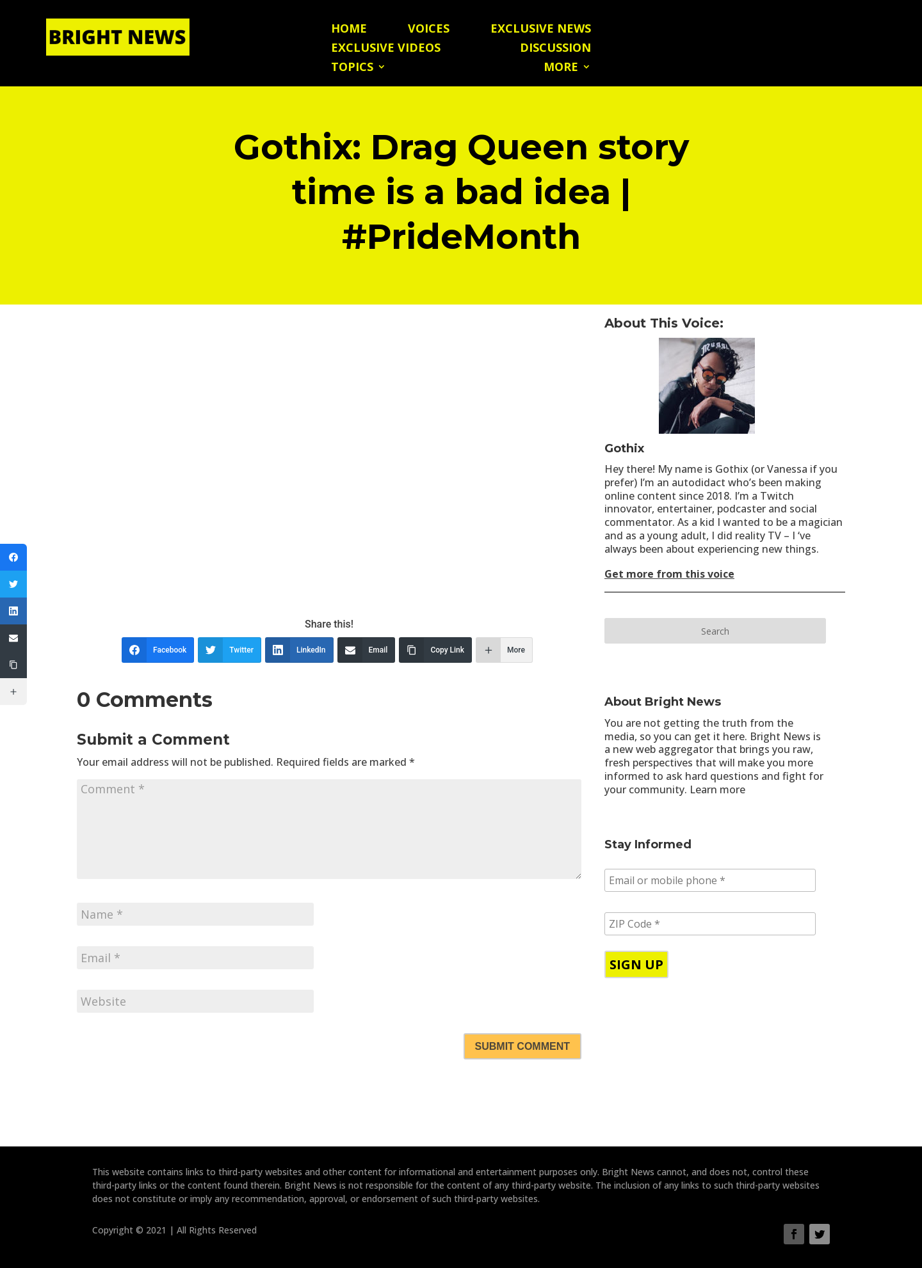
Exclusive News (540, 30)
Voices (428, 30)
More (561, 68)
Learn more (717, 789)
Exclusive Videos (386, 49)
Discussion (555, 49)
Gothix (624, 448)
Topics (352, 68)
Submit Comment (522, 1046)
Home (349, 30)
